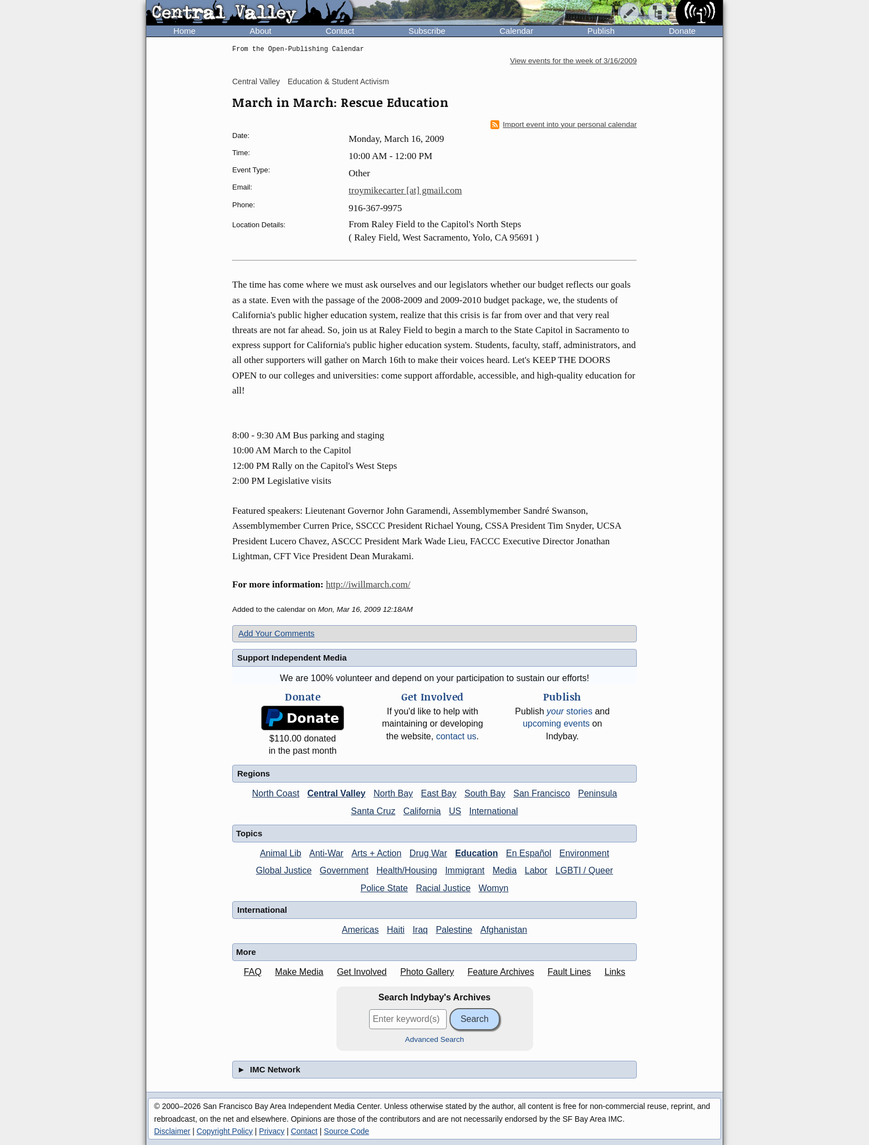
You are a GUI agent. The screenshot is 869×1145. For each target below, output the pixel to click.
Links (615, 972)
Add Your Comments (276, 633)
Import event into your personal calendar (563, 124)
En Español (528, 853)
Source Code (346, 1131)
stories (569, 711)
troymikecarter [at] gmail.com (405, 190)
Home (184, 30)
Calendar (516, 30)
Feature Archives (501, 972)
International (493, 811)
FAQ (253, 972)
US (455, 811)
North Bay (393, 793)
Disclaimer (172, 1131)
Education (476, 853)
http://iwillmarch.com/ (368, 584)
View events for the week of (573, 61)
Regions (253, 773)
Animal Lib (280, 853)
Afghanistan (504, 929)
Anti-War (326, 853)
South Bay (484, 793)
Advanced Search (434, 1039)
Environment (584, 853)
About (261, 30)
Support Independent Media (292, 657)
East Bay (439, 793)
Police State (384, 888)
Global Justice (284, 870)
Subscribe (427, 30)
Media (505, 870)
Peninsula (597, 793)
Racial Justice (443, 888)
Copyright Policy (225, 1131)
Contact (339, 30)
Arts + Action (376, 853)
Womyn (494, 888)
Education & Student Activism (338, 81)
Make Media (299, 972)
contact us (456, 736)
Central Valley (256, 81)
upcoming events (556, 723)
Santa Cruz (373, 811)
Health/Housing (406, 870)
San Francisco (541, 793)
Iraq (420, 929)
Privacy (271, 1131)
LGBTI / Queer (584, 870)
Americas (360, 929)
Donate (682, 30)
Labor (536, 870)
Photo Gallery (427, 972)
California (422, 811)
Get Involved (362, 972)
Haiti (396, 929)
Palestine (454, 929)
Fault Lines (569, 972)
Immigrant (464, 870)
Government (344, 870)
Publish (601, 30)
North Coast (275, 793)
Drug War (428, 853)
